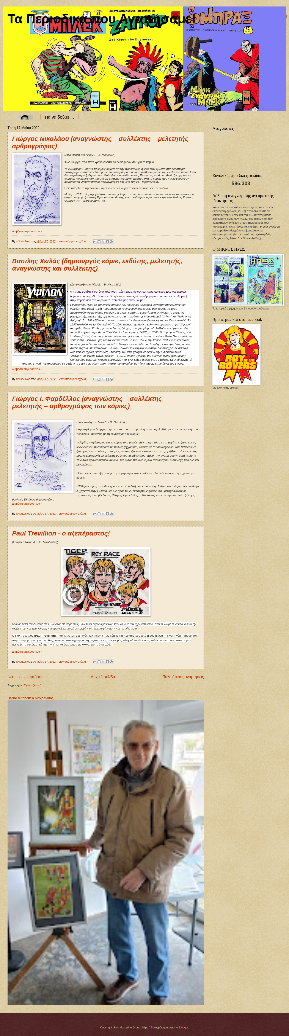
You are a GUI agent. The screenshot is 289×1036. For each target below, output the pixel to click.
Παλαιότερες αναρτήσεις (183, 677)
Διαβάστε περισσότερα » (27, 231)
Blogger (183, 1027)
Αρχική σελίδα (103, 677)
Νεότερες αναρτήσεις (26, 677)
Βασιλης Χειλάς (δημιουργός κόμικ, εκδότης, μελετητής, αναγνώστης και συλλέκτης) (97, 264)
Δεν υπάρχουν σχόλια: (73, 241)
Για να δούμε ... (59, 117)
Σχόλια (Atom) (32, 685)
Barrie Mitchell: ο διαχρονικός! (31, 698)
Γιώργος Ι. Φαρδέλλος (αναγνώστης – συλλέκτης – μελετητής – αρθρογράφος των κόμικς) (89, 402)
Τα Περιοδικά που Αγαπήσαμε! (102, 18)
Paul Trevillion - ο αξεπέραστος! (61, 533)
